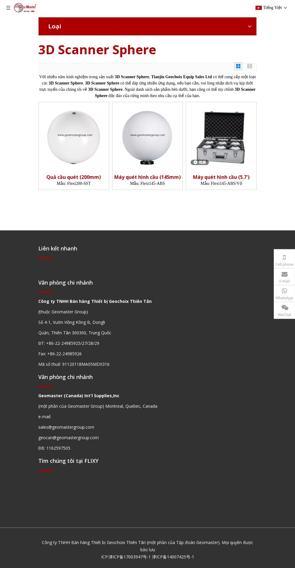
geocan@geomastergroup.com (68, 437)
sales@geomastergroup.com (66, 427)
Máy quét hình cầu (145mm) (147, 177)
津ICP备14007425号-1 (173, 557)
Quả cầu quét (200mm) (73, 177)
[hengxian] (45, 257)
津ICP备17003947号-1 (130, 557)
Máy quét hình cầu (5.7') (221, 177)
